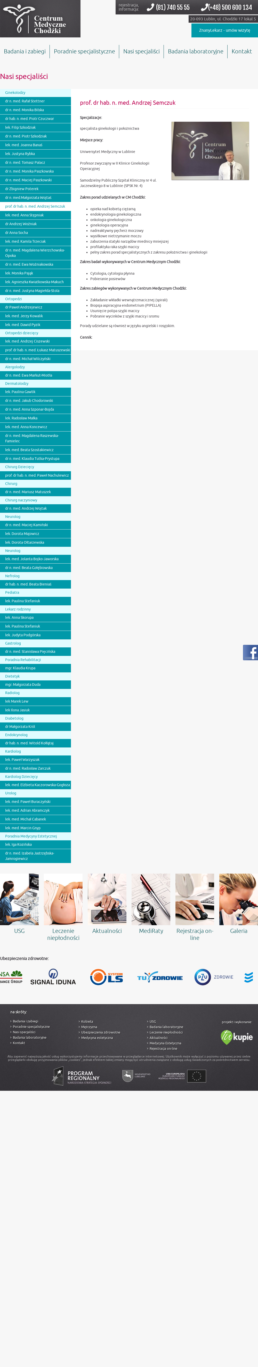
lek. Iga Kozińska (18, 844)
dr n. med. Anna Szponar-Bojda (29, 409)
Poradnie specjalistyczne (84, 51)
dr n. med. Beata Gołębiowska (29, 568)
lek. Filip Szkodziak (20, 127)
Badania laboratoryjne (195, 51)
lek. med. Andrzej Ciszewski (27, 341)
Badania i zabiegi (25, 51)
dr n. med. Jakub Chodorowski (29, 400)
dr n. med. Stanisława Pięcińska (30, 651)
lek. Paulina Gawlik (20, 392)
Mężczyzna (89, 1027)
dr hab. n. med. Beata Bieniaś (28, 584)
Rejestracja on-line (194, 908)
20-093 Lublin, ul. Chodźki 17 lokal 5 (223, 19)
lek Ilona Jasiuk (17, 710)
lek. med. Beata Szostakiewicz (29, 450)
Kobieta (87, 1021)
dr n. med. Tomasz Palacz (25, 162)
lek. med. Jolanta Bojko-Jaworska (32, 559)
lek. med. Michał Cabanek (25, 819)
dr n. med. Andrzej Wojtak (26, 508)
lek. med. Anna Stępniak (24, 215)
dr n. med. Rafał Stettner (25, 101)
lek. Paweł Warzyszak (22, 760)
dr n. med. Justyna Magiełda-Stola (32, 291)
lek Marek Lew (16, 701)
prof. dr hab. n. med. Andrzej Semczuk (35, 206)
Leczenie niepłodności (63, 908)
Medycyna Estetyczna (165, 1043)
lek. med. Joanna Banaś (23, 145)
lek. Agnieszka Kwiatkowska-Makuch (34, 282)
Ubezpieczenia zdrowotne (100, 1032)
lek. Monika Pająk (19, 273)
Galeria (238, 904)
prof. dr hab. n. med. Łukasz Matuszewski (37, 350)
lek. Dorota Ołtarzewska (24, 542)
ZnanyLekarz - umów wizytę (224, 30)
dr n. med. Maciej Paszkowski (28, 180)
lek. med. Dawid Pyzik (22, 325)
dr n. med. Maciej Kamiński (26, 525)
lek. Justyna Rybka (20, 154)
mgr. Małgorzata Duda (23, 684)
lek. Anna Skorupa (19, 617)
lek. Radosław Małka (21, 418)
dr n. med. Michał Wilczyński (28, 359)
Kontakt (242, 51)
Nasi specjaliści (141, 51)
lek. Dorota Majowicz (22, 534)
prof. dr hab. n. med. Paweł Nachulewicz (37, 475)
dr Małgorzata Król (20, 727)
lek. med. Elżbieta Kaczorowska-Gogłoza (37, 785)
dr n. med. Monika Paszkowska (29, 171)
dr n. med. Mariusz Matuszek (28, 492)
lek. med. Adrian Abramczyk (27, 810)
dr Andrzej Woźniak (21, 224)
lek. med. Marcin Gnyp (23, 828)
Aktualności (107, 904)
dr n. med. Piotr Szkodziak (26, 136)
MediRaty (151, 904)
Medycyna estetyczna (97, 1038)
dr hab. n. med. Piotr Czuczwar (29, 119)
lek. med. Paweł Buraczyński (28, 802)
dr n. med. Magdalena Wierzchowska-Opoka (35, 253)
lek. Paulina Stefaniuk (22, 601)
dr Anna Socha (16, 233)
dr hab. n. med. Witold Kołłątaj (29, 743)
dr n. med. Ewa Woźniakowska (29, 264)
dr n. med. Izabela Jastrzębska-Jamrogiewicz (29, 856)
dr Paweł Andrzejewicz (23, 307)
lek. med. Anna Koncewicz (26, 427)
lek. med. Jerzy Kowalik (24, 316)
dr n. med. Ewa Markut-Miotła (28, 375)
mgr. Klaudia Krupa (20, 668)
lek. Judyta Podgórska (23, 635)
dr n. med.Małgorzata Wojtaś (28, 198)
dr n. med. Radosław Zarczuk (28, 768)
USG (19, 904)
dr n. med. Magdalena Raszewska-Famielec (32, 438)
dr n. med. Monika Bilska (24, 110)
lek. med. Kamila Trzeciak (25, 241)
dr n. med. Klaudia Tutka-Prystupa (32, 459)
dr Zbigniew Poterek (21, 189)
